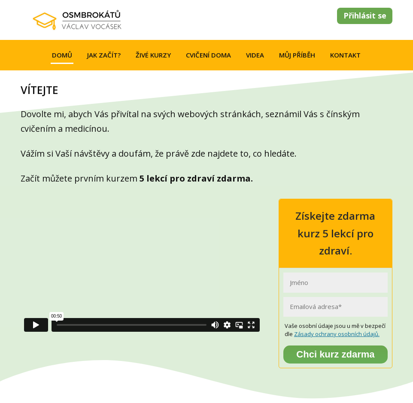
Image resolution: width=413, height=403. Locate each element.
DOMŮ (62, 55)
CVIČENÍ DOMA (208, 55)
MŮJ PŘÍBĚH (297, 55)
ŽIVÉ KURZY (153, 55)
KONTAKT (345, 55)
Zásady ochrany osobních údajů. (337, 334)
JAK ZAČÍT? (104, 55)
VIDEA (255, 55)
